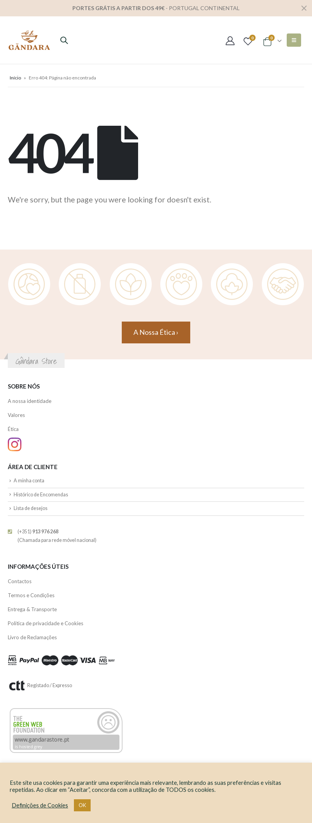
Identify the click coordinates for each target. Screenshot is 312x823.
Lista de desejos (30, 508)
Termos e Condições (31, 595)
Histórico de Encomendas (41, 495)
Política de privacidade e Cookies (45, 623)
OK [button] (82, 805)
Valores (16, 415)
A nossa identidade (29, 401)
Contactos (20, 581)
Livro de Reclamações (32, 637)
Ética (13, 429)
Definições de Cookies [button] (40, 805)
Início (15, 78)
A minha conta (29, 481)
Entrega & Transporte (32, 609)
